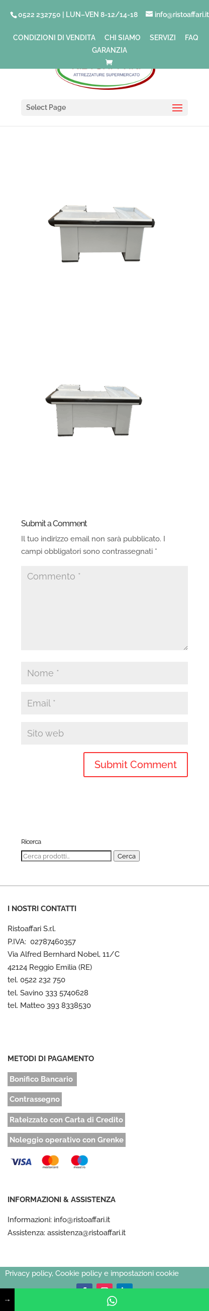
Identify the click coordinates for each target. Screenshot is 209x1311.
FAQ (191, 38)
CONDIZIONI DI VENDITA (54, 38)
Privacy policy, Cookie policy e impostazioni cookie (92, 1273)
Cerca (127, 856)
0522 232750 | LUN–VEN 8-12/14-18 (78, 15)
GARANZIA (109, 50)
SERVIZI (163, 38)
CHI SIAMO (122, 38)
